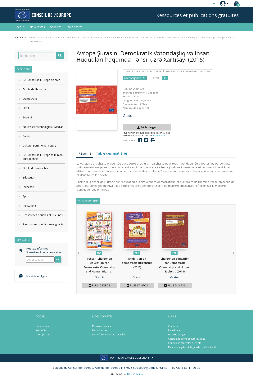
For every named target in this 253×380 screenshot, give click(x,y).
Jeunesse (28, 187)
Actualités (55, 27)
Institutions (30, 205)
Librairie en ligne (177, 334)
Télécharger (146, 127)
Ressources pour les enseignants (43, 224)
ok (58, 259)
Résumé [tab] (84, 153)
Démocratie (30, 98)
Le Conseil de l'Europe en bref (41, 80)
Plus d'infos (99, 285)
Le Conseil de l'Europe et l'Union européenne (43, 157)
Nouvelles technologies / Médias (43, 127)
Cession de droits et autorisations (186, 338)
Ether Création (135, 374)
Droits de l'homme (34, 89)
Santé (26, 136)
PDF (165, 77)
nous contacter (158, 135)
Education (29, 177)
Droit (26, 108)
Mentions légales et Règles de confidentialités (192, 347)
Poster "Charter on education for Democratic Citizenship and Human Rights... (99, 267)
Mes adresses (99, 330)
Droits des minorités (35, 168)
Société (27, 117)
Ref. (125, 89)
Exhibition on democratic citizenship (137, 263)
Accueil (20, 27)
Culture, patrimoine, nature (39, 145)
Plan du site (174, 330)
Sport (26, 196)
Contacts (173, 326)
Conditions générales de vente (184, 343)
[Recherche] (36, 55)
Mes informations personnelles (109, 334)
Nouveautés (37, 27)
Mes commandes (101, 326)
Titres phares (74, 27)
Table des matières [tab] (112, 153)
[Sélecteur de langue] (206, 3)
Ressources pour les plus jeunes (43, 215)
